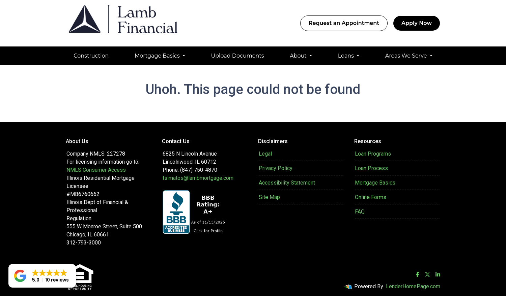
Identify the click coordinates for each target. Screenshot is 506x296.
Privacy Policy (275, 168)
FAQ (360, 211)
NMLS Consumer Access (96, 170)
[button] (42, 276)
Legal (265, 154)
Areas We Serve (406, 56)
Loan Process (371, 168)
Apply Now (416, 23)
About (299, 56)
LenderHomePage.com (413, 286)
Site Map (269, 197)
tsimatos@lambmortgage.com (198, 178)
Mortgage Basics (158, 56)
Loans (347, 56)
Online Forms (370, 197)
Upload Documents (237, 56)
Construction (91, 56)
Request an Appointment (344, 23)
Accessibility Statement (287, 182)
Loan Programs (373, 154)
